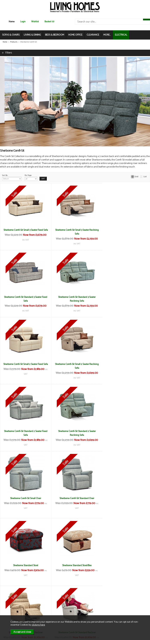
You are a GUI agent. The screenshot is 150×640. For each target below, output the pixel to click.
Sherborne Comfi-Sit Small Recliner (25, 498)
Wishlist (35, 22)
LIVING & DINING (32, 35)
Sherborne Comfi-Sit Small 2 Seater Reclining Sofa (125, 299)
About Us (9, 601)
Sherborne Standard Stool (75, 431)
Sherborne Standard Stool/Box (125, 431)
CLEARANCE (93, 35)
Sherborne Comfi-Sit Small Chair (124, 364)
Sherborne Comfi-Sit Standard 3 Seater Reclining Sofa (25, 299)
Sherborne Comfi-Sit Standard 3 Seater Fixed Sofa (125, 232)
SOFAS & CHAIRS (11, 35)
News (8, 598)
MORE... (107, 35)
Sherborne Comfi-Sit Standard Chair (25, 431)
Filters (8, 53)
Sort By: (12, 177)
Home (11, 22)
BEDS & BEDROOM (54, 35)
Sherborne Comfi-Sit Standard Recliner (75, 498)
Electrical (9, 612)
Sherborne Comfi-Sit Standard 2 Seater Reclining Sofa (75, 366)
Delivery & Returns (50, 601)
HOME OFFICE (75, 35)
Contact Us (10, 605)
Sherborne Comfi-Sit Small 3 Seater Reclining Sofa (75, 232)
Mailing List (10, 609)
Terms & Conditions (50, 598)
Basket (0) (49, 22)
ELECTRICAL (121, 35)
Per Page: (31, 177)
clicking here (38, 625)
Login (22, 22)
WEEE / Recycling (49, 609)
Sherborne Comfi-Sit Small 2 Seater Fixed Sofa (75, 299)
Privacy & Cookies (49, 605)
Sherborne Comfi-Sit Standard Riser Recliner (24, 565)
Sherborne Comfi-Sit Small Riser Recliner (125, 498)
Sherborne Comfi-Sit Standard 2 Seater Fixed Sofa (25, 366)
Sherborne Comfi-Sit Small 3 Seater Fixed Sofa (25, 232)
